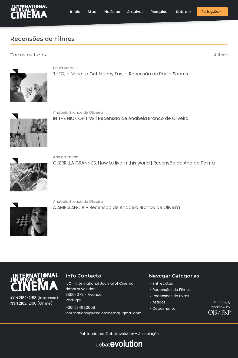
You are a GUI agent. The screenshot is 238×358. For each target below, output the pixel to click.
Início (75, 11)
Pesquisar (160, 11)
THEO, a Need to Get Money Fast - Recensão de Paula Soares (120, 74)
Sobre (183, 11)
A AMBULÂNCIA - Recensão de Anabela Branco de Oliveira (116, 207)
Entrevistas (162, 283)
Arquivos (135, 11)
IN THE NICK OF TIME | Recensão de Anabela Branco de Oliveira (120, 118)
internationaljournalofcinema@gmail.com (104, 313)
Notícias (112, 11)
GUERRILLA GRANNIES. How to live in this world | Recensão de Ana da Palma (134, 163)
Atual (92, 11)
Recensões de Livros (170, 296)
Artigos (158, 302)
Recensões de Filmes (171, 289)
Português (214, 11)
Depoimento (163, 308)
